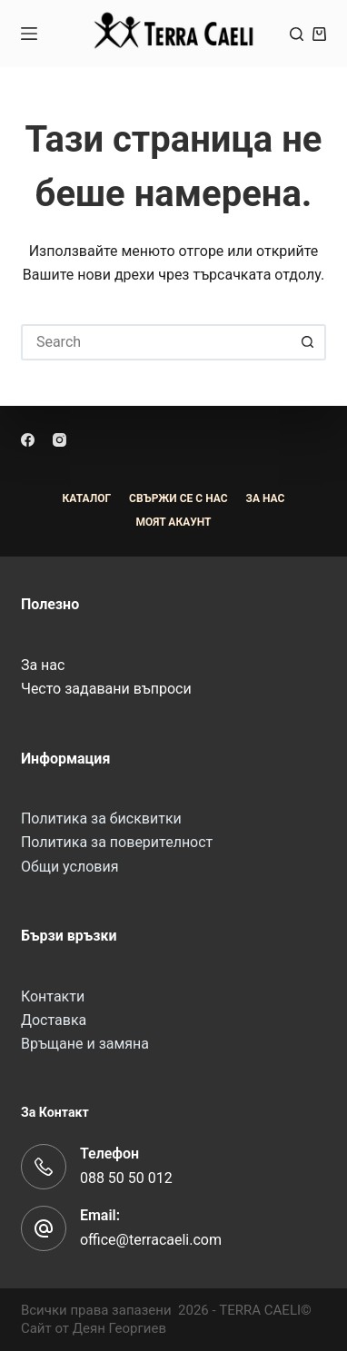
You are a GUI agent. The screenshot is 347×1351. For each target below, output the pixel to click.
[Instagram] (59, 440)
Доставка (53, 1020)
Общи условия (70, 866)
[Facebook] (28, 440)
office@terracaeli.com (151, 1239)
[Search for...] (155, 342)
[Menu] (29, 33)
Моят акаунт (173, 522)
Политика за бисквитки (101, 818)
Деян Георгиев (119, 1328)
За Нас (265, 498)
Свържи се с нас (178, 498)
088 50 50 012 (126, 1178)
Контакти (52, 996)
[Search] (296, 34)
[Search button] (308, 342)
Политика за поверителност (117, 842)
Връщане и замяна (85, 1043)
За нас (42, 665)
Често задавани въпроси (106, 688)
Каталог (87, 498)
